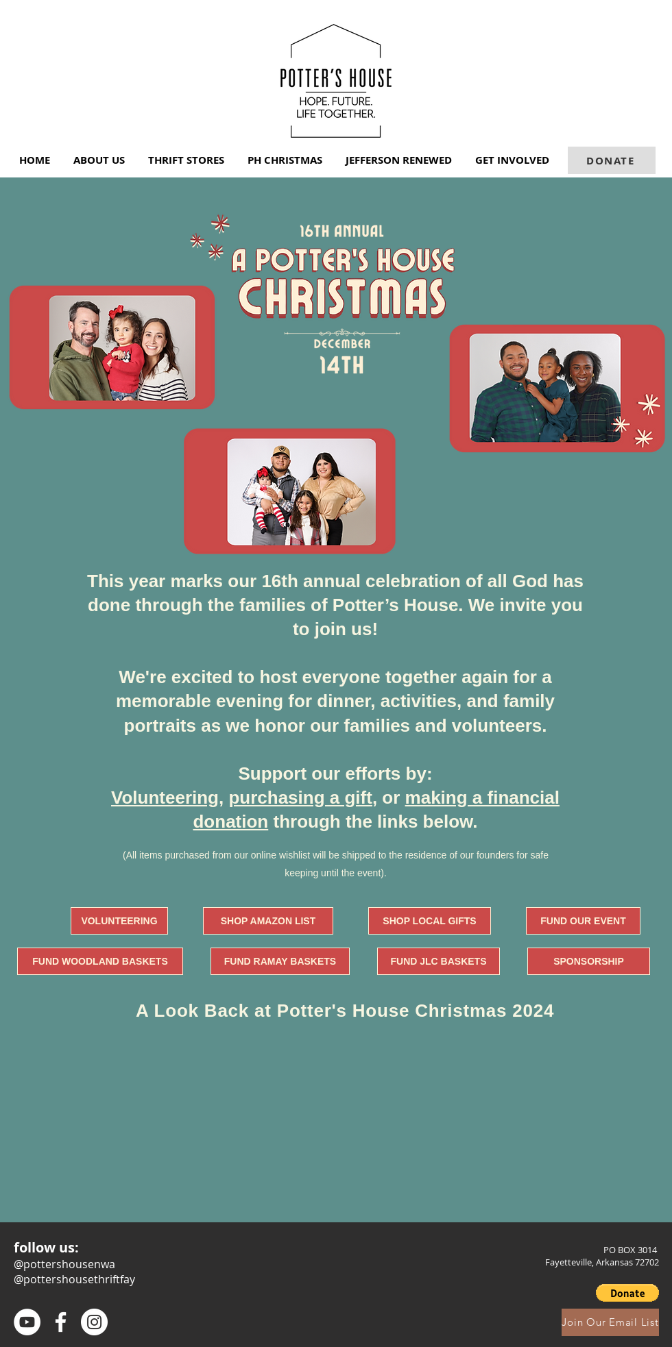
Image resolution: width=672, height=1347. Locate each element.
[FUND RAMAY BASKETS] (280, 961)
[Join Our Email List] (610, 1322)
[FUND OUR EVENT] (583, 921)
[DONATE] (612, 160)
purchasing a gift (300, 797)
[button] (100, 160)
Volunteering (165, 797)
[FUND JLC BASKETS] (438, 961)
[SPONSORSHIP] (588, 961)
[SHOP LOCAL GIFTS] (429, 921)
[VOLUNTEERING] (119, 921)
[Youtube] (27, 1322)
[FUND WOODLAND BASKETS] (100, 961)
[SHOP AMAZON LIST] (268, 921)
